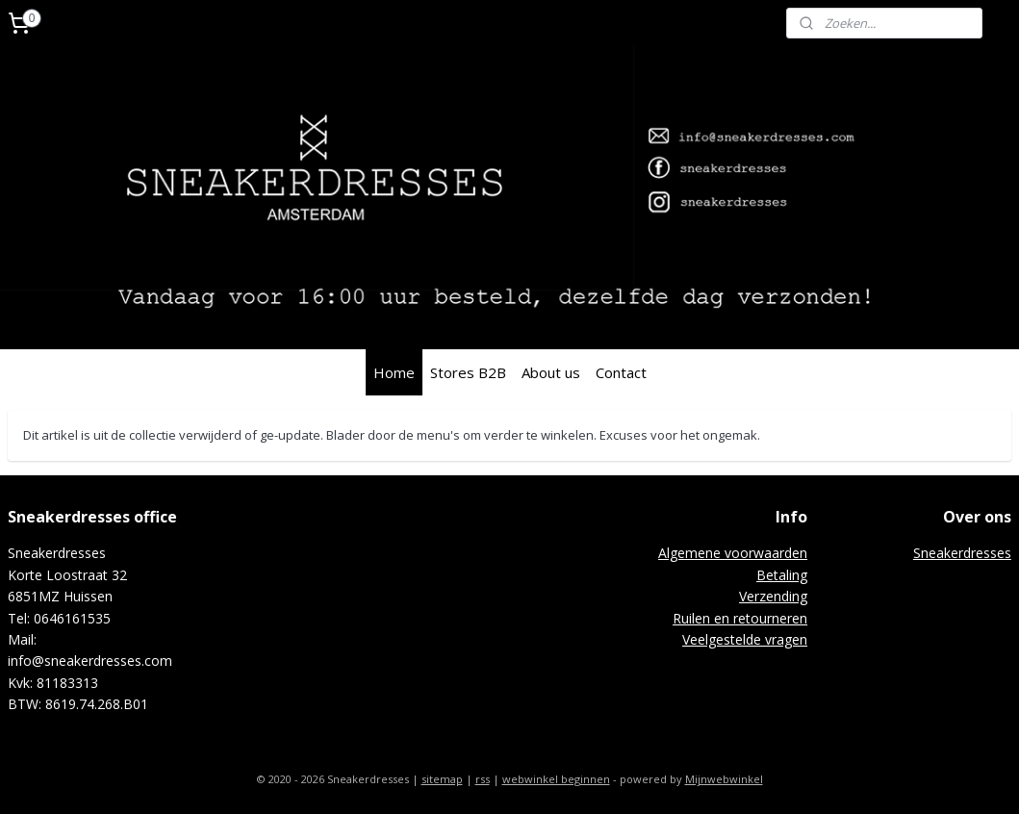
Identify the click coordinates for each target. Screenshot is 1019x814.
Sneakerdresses (962, 553)
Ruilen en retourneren (740, 618)
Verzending (773, 596)
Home (394, 372)
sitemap (442, 779)
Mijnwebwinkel (724, 779)
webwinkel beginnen (556, 779)
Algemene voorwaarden (732, 553)
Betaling (781, 575)
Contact (621, 372)
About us (551, 372)
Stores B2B (468, 372)
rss (482, 779)
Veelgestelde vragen (744, 639)
